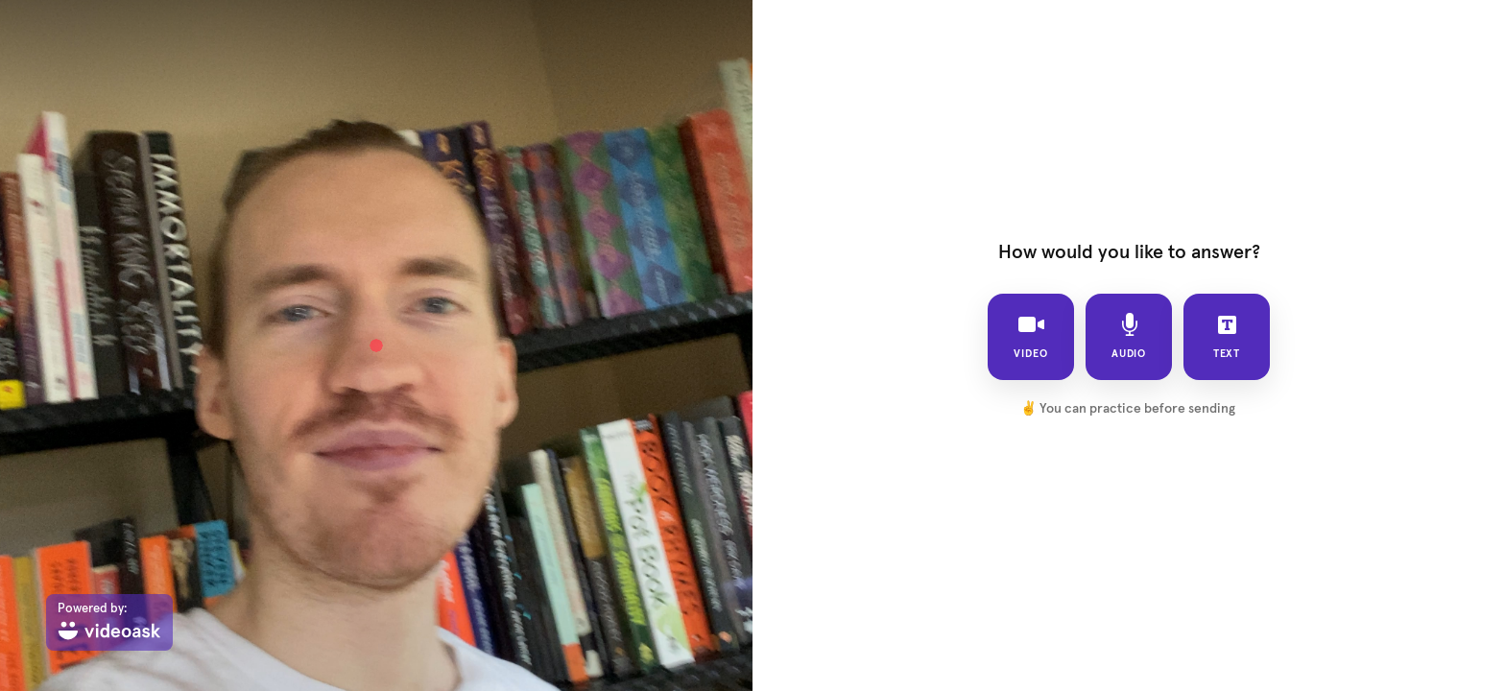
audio (1129, 336)
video (1031, 336)
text (1227, 336)
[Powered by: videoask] (109, 622)
